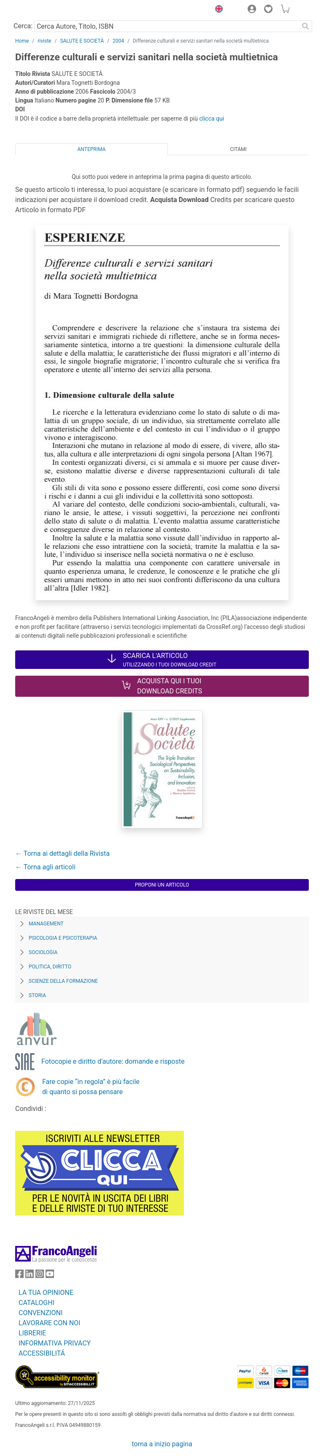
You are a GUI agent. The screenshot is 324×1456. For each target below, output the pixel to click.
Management (46, 924)
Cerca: (23, 26)
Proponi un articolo (162, 885)
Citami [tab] (238, 149)
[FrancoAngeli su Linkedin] (29, 1276)
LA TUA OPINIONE (46, 1293)
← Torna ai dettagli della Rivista (62, 853)
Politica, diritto (50, 967)
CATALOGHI (36, 1303)
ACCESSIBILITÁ (42, 1353)
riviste (44, 41)
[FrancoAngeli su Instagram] (39, 1276)
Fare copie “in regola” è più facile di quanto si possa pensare (91, 1087)
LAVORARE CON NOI (49, 1323)
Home (22, 41)
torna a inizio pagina (162, 1444)
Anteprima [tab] (92, 149)
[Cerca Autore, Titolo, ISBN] (166, 26)
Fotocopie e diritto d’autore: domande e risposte (112, 1061)
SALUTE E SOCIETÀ (82, 41)
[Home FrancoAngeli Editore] (43, 10)
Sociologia (43, 952)
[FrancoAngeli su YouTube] (50, 1276)
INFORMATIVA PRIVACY (55, 1343)
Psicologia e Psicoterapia (63, 938)
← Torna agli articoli (45, 867)
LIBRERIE (32, 1333)
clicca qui (211, 118)
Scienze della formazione (63, 981)
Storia (37, 995)
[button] (217, 10)
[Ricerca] (305, 26)
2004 (118, 41)
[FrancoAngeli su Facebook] (19, 1276)
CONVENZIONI (40, 1313)
